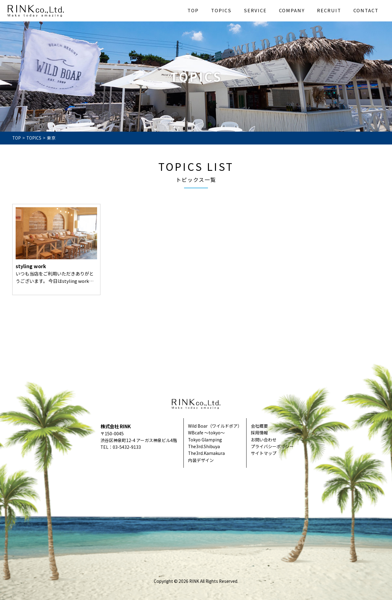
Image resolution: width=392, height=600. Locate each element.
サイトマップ (264, 453)
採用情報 (259, 432)
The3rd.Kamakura (206, 453)
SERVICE (255, 10)
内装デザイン (201, 460)
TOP (193, 10)
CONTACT (366, 10)
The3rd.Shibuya (204, 446)
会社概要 (259, 426)
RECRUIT (329, 10)
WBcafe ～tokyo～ (206, 432)
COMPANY (292, 10)
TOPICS (221, 10)
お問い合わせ (264, 440)
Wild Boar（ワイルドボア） (215, 426)
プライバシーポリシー (272, 446)
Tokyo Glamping (205, 440)
